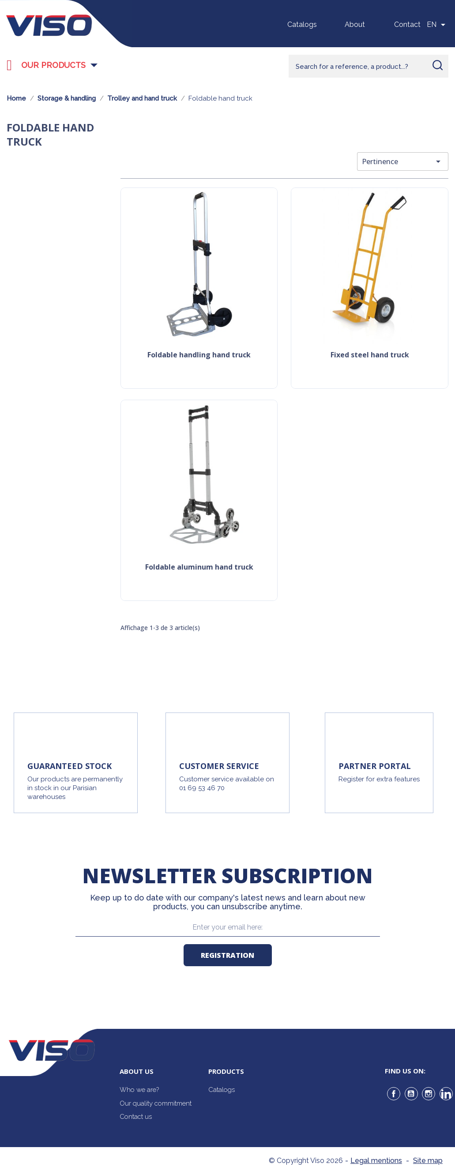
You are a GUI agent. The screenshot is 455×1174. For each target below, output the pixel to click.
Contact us (136, 1117)
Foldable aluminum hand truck (199, 567)
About (355, 24)
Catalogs (302, 24)
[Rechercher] (368, 66)
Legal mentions (376, 1160)
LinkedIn (446, 1093)
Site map (428, 1160)
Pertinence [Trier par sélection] (403, 161)
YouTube (411, 1093)
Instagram (428, 1093)
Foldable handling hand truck (199, 355)
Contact (407, 24)
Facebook (393, 1093)
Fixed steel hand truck (370, 355)
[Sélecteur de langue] (437, 24)
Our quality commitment (156, 1103)
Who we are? (139, 1090)
